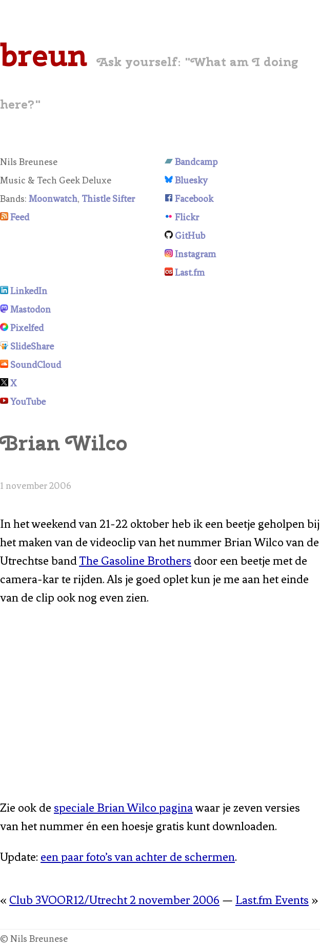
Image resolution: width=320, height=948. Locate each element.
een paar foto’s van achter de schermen (138, 857)
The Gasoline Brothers (135, 561)
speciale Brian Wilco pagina (123, 808)
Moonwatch (53, 198)
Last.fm (190, 272)
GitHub (190, 235)
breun (43, 54)
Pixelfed (27, 328)
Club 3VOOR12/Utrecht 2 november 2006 (114, 900)
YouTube (28, 401)
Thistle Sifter (108, 198)
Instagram (195, 254)
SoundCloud (35, 364)
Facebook (194, 198)
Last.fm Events (272, 900)
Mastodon (30, 309)
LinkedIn (28, 291)
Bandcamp (196, 162)
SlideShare (32, 346)
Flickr (187, 217)
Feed (19, 217)
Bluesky (191, 180)
